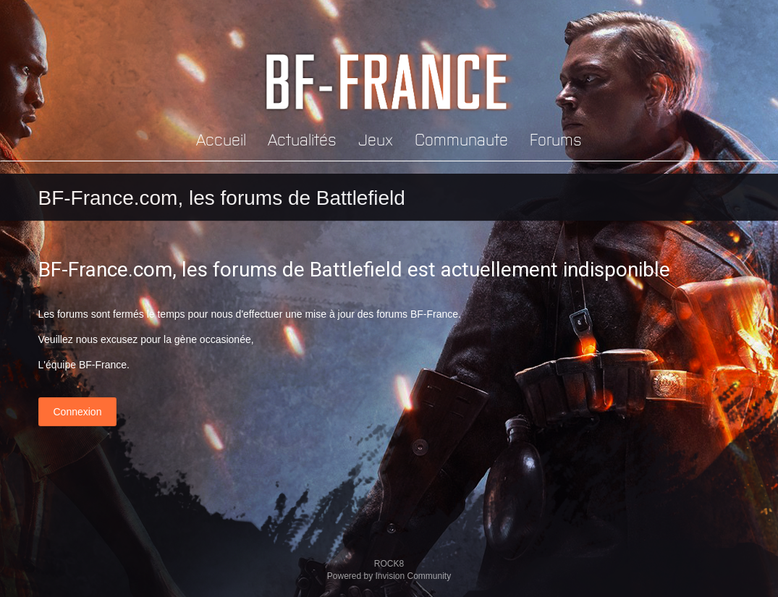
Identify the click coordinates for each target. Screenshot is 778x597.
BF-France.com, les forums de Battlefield (221, 198)
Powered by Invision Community (389, 576)
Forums (556, 138)
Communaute (461, 138)
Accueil (221, 138)
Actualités (302, 138)
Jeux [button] (375, 138)
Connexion (78, 412)
